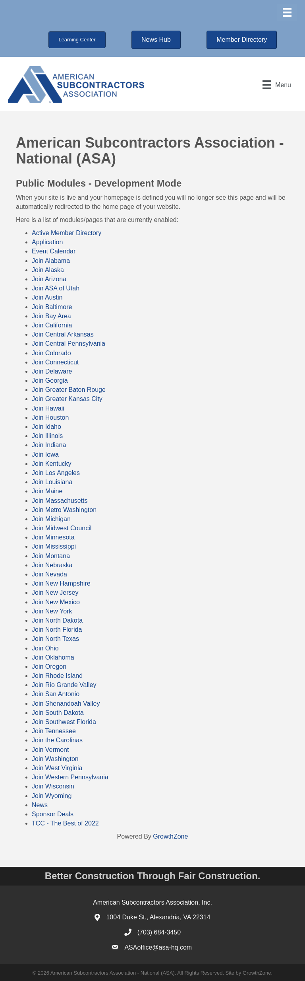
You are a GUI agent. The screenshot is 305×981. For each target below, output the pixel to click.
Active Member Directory (66, 233)
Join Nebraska (52, 565)
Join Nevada (49, 574)
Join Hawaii (48, 408)
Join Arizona (49, 279)
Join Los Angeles (56, 472)
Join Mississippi (54, 546)
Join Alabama (51, 260)
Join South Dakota (58, 712)
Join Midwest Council (61, 528)
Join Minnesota (53, 537)
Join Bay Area (51, 316)
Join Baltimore (52, 307)
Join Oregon (49, 666)
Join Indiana (49, 445)
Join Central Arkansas (63, 334)
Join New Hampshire (61, 583)
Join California (52, 325)
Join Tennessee (54, 731)
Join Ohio (45, 648)
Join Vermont (50, 749)
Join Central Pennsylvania (68, 343)
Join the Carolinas (57, 740)
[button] (76, 39)
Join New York (52, 611)
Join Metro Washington (64, 509)
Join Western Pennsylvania (70, 777)
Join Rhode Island (57, 675)
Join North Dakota (57, 620)
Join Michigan (51, 519)
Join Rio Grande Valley (64, 684)
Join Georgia (50, 380)
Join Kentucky (51, 463)
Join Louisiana (52, 482)
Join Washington (55, 758)
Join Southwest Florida (64, 721)
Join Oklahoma (53, 657)
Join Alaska (48, 270)
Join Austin (47, 297)
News (40, 805)
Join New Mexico (56, 602)
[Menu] (287, 12)
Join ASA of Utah (55, 288)
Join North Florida (57, 629)
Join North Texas (55, 638)
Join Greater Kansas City (67, 398)
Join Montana (51, 556)
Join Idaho (46, 426)
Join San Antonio (55, 694)
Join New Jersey (55, 592)
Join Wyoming (51, 795)
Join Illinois (47, 435)
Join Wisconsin (53, 786)
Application (47, 242)
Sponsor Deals (52, 814)
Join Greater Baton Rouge (69, 389)
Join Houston (50, 417)
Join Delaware (52, 371)
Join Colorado (51, 353)
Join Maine (47, 491)
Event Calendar (53, 251)
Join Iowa (45, 454)
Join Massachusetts (60, 500)
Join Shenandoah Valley (66, 703)
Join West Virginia (57, 768)
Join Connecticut (55, 362)
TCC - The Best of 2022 (65, 823)
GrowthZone (170, 836)
